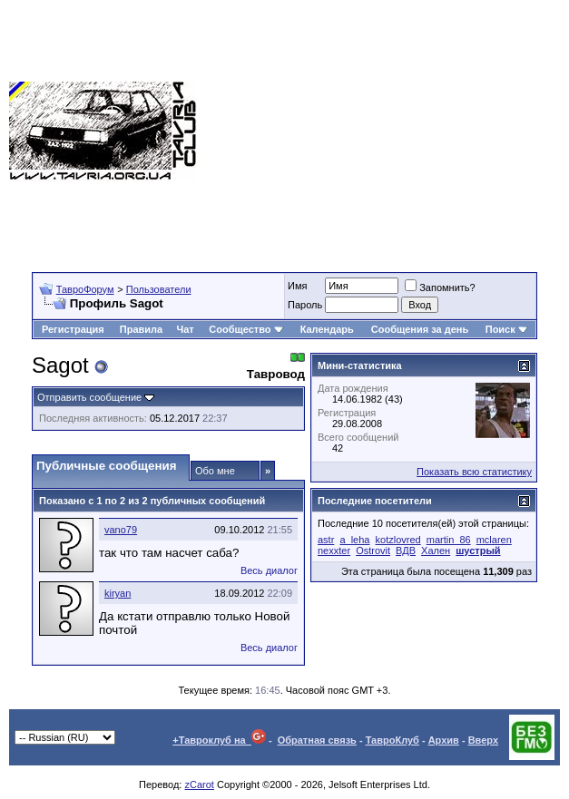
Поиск (507, 329)
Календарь (327, 329)
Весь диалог (269, 570)
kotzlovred (398, 539)
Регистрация (73, 329)
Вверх (483, 740)
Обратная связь (317, 740)
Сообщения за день (419, 329)
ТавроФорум (85, 289)
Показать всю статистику (474, 471)
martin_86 (449, 539)
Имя (297, 285)
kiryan (117, 593)
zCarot (198, 784)
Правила (141, 329)
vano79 (120, 529)
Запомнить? (440, 287)
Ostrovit (373, 550)
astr (326, 539)
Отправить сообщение (89, 397)
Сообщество (246, 329)
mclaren (494, 539)
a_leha (354, 539)
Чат (185, 329)
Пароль (305, 304)
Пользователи (158, 289)
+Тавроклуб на (219, 740)
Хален (435, 550)
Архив (443, 740)
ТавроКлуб (392, 740)
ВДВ (406, 550)
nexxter (334, 550)
